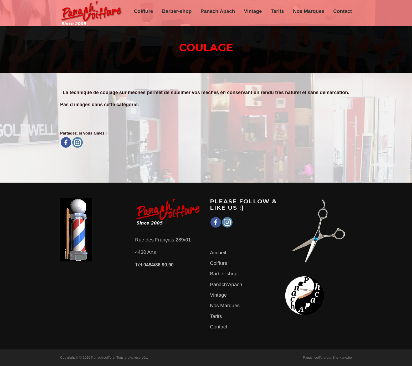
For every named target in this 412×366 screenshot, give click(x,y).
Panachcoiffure (314, 357)
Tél (154, 264)
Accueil (218, 252)
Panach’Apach (217, 11)
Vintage (253, 11)
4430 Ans (145, 252)
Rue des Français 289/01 (163, 240)
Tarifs (277, 11)
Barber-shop (177, 11)
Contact (342, 11)
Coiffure (143, 11)
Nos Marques (308, 11)
